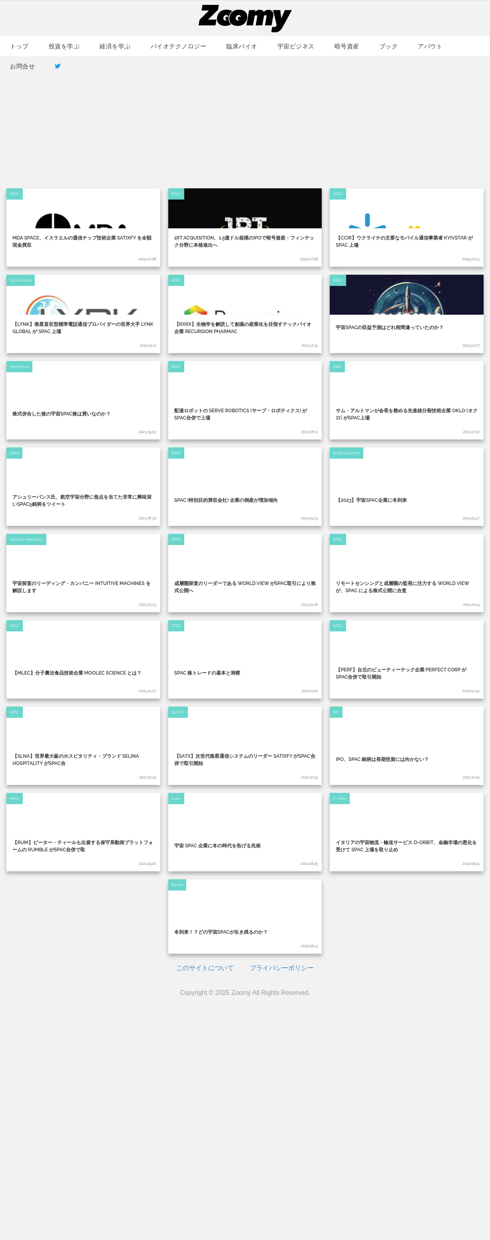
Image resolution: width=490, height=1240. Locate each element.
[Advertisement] (245, 120)
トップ (19, 46)
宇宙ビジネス (296, 46)
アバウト (430, 46)
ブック (388, 46)
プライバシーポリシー (282, 1196)
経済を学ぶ (115, 46)
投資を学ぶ (64, 46)
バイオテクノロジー (179, 46)
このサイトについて (205, 1196)
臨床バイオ (241, 46)
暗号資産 (347, 46)
